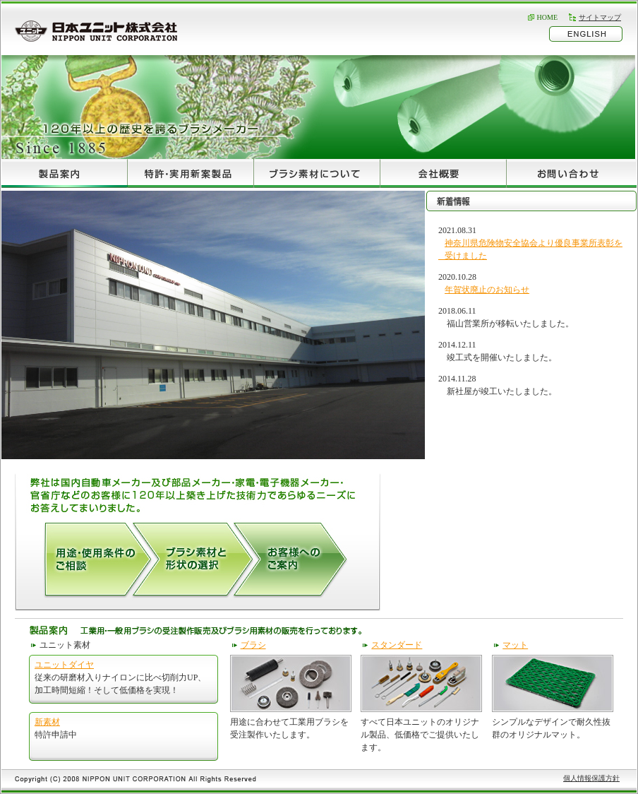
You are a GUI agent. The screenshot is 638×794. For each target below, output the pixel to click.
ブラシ (253, 645)
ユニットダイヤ (64, 665)
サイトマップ (600, 17)
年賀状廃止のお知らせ (487, 290)
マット (515, 645)
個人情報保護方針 (591, 778)
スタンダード (396, 645)
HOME (547, 17)
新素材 (47, 722)
